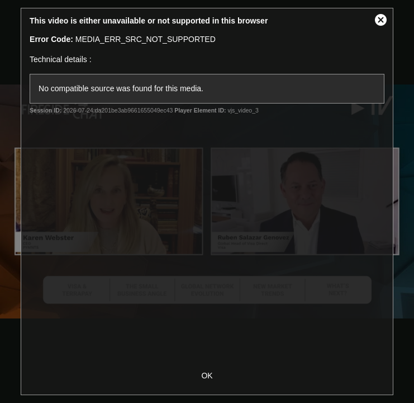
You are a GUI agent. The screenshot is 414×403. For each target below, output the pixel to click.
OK (206, 375)
